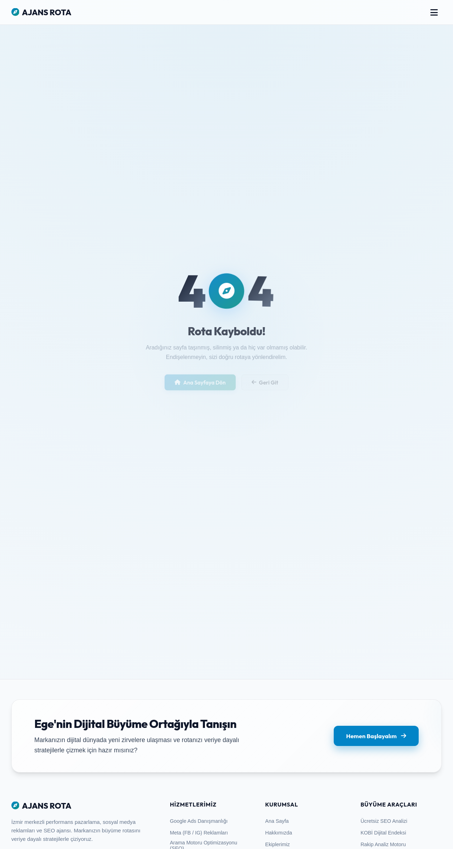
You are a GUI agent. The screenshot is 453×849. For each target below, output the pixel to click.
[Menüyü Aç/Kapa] (434, 12)
